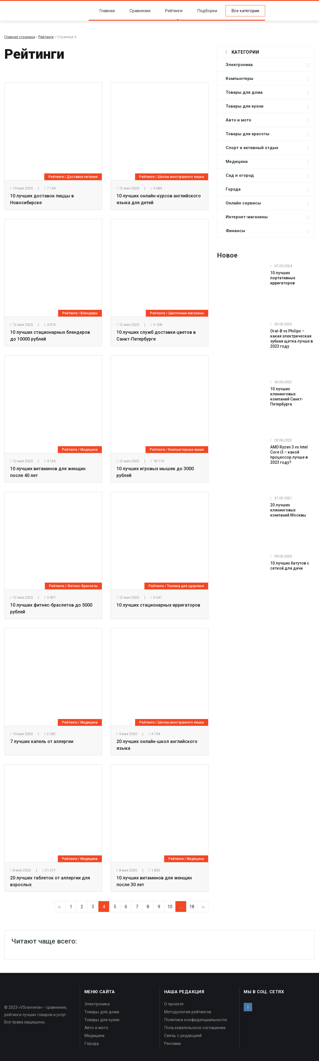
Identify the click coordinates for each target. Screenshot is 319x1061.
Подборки (203, 10)
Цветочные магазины (186, 313)
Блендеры (89, 313)
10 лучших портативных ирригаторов (282, 278)
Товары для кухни (244, 106)
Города (233, 189)
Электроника (239, 64)
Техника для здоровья (185, 586)
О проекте (174, 1003)
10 (169, 906)
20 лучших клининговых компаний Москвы (288, 510)
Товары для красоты (247, 133)
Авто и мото (238, 120)
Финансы (235, 230)
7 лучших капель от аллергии (41, 741)
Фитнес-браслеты (82, 586)
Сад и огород (240, 175)
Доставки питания (82, 177)
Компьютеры (239, 78)
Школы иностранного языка (181, 177)
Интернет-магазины (247, 216)
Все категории (245, 10)
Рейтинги (169, 10)
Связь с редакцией (183, 1035)
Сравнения (136, 10)
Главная (103, 10)
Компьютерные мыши (186, 450)
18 (191, 906)
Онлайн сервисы (243, 203)
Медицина (89, 450)
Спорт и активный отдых (252, 147)
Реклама (172, 1043)
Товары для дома (244, 92)
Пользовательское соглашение (195, 1027)
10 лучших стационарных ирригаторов (158, 605)
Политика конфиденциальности (195, 1019)
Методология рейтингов (187, 1011)
